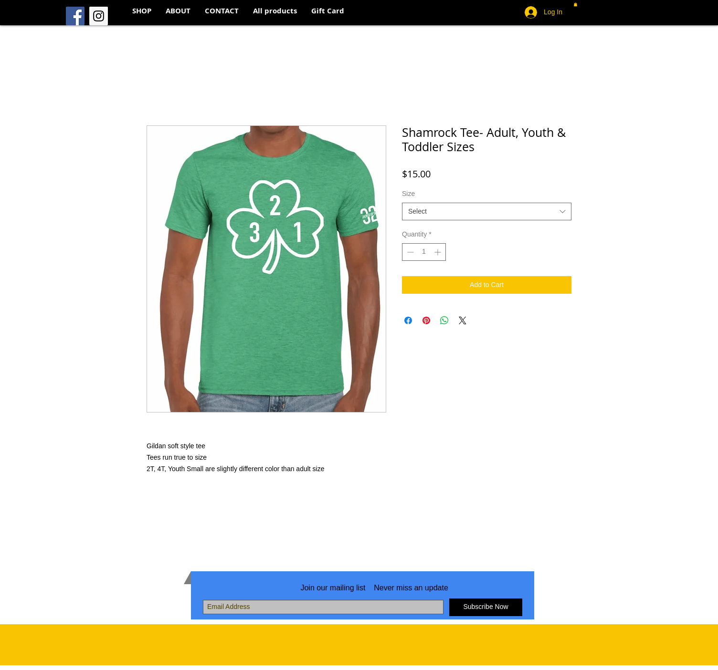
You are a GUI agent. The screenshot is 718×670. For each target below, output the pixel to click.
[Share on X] (462, 320)
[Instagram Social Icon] (98, 16)
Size (408, 193)
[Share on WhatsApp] (444, 320)
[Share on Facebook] (408, 320)
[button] (575, 4)
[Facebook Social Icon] (75, 16)
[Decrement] (409, 252)
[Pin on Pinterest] (426, 320)
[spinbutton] (424, 252)
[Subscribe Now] (485, 607)
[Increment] (438, 252)
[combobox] (486, 212)
